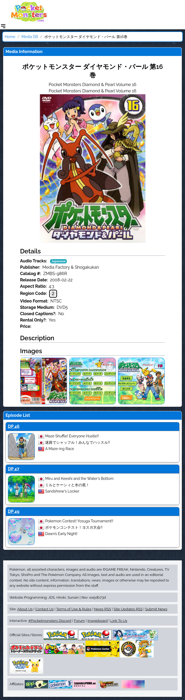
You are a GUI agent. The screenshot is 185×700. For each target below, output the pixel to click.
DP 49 (13, 511)
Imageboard (97, 620)
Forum (79, 620)
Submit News (156, 609)
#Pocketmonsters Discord (50, 620)
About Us (24, 609)
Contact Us (44, 609)
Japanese (58, 261)
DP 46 (14, 426)
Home (10, 37)
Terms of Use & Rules (73, 609)
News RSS (102, 609)
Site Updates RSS (128, 609)
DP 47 (13, 468)
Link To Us (118, 620)
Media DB (29, 37)
